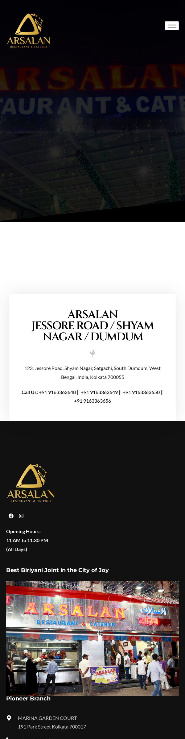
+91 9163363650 (141, 392)
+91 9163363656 (92, 401)
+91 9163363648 (57, 392)
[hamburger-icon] (172, 25)
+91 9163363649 (99, 392)
